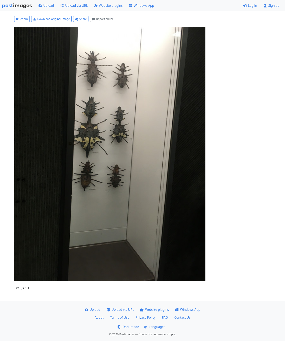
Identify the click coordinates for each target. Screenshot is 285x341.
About (99, 317)
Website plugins (108, 5)
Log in (250, 5)
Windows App (141, 5)
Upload (46, 5)
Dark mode (128, 327)
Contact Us (182, 317)
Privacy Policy (146, 317)
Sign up (271, 5)
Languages (154, 327)
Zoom (22, 19)
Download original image (51, 19)
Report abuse (102, 19)
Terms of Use (119, 317)
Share (81, 19)
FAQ (165, 317)
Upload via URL (74, 5)
